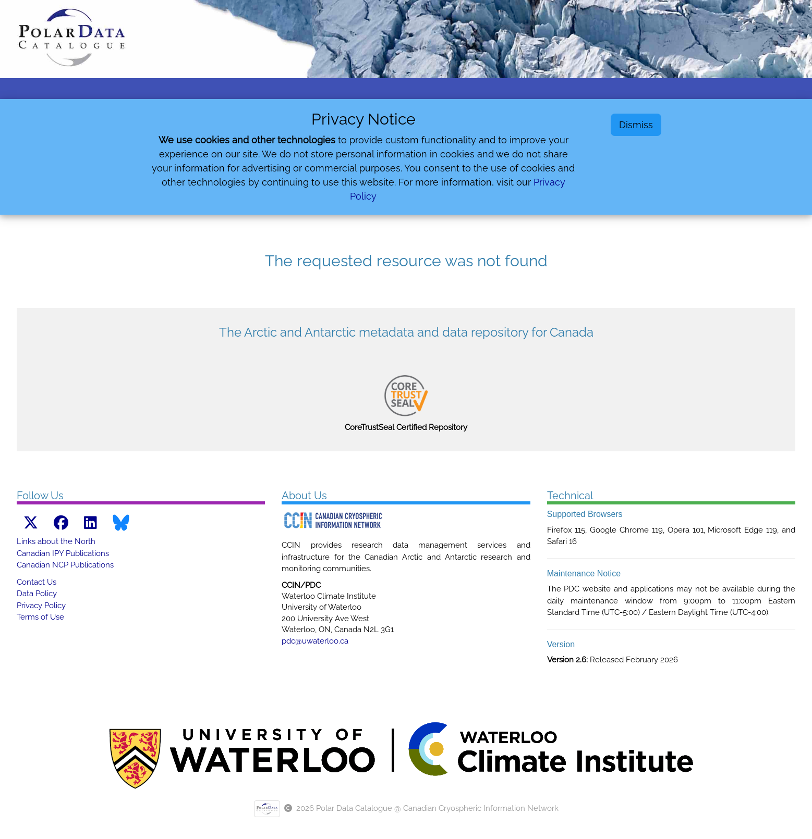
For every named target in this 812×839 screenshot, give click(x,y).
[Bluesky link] (121, 523)
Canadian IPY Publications (63, 553)
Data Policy (37, 593)
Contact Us (36, 582)
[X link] (31, 523)
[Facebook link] (61, 523)
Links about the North (56, 541)
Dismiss (636, 124)
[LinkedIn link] (90, 523)
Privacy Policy (41, 605)
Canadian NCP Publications (65, 565)
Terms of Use (40, 617)
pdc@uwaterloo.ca (315, 641)
